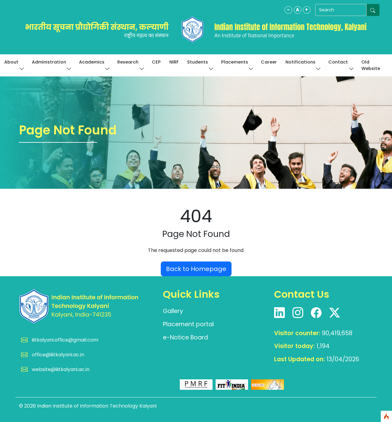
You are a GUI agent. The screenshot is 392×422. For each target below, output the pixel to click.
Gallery (173, 311)
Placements (236, 64)
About (13, 64)
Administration (51, 64)
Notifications (302, 64)
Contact (340, 64)
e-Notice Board (185, 337)
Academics (94, 64)
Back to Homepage (196, 269)
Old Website (370, 65)
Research (130, 64)
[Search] (339, 10)
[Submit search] (373, 10)
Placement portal (188, 324)
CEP (156, 62)
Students (200, 64)
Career (269, 62)
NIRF (174, 62)
